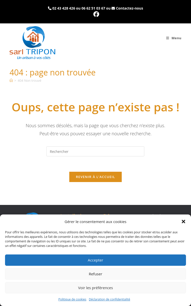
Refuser (95, 273)
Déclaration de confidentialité (109, 299)
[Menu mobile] (173, 38)
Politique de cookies (72, 299)
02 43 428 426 (63, 8)
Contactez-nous (129, 8)
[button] (183, 221)
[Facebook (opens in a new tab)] (95, 14)
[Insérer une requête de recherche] (95, 151)
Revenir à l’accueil (95, 176)
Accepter (95, 260)
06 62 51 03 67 (93, 8)
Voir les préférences (95, 287)
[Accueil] (11, 80)
